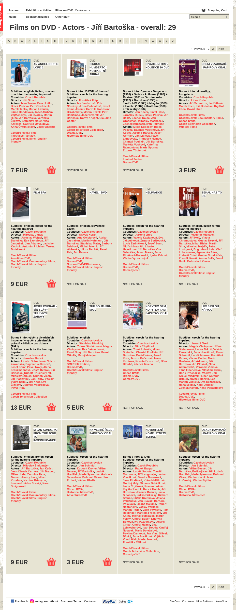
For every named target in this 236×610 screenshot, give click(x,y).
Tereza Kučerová (142, 358)
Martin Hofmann (91, 240)
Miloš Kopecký (142, 126)
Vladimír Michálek (203, 234)
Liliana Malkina (146, 503)
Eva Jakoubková (93, 349)
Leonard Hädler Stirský (26, 483)
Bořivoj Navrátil (202, 471)
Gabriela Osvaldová (36, 123)
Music (12, 16)
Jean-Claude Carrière (25, 471)
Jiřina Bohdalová (22, 112)
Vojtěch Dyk (18, 114)
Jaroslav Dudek (133, 114)
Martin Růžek (92, 112)
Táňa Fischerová (190, 370)
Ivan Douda (150, 527)
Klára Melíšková (154, 480)
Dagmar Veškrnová (146, 129)
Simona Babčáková (152, 483)
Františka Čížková (134, 542)
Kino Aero (188, 601)
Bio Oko (174, 601)
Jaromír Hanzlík (85, 109)
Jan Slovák (145, 500)
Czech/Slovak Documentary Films (201, 117)
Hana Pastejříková (211, 387)
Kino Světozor (205, 601)
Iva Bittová (216, 103)
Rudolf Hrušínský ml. (38, 372)
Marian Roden (132, 509)
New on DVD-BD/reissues (83, 264)
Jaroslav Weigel (31, 237)
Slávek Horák (87, 234)
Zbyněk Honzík (199, 378)
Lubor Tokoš (203, 349)
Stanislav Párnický (91, 343)
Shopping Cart (217, 10)
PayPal (117, 601)
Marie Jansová (147, 539)
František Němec (150, 138)
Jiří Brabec (47, 471)
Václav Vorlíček (148, 506)
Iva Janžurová (86, 103)
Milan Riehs (199, 243)
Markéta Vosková (134, 144)
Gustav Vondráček (210, 255)
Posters (14, 10)
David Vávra (144, 355)
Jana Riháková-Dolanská (142, 254)
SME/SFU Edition (78, 364)
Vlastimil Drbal (211, 370)
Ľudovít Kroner (87, 468)
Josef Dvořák (90, 114)
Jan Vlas (151, 533)
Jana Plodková (132, 480)
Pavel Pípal (18, 387)
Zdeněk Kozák (188, 258)
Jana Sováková (142, 536)
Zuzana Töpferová (135, 150)
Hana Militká (187, 384)
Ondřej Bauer (140, 518)
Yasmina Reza (36, 474)
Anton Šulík (206, 258)
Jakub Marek (144, 252)
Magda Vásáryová (201, 346)
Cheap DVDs (187, 120)
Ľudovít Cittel (187, 255)
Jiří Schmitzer (198, 103)
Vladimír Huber (197, 375)
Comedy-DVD (131, 270)
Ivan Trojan (28, 103)
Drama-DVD (74, 132)
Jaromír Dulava (146, 492)
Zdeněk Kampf (188, 387)
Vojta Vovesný (152, 509)
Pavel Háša (157, 112)
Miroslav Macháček (150, 120)
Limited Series (132, 159)
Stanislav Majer (32, 120)
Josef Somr (155, 243)
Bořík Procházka (190, 372)
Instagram (40, 601)
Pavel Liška (44, 103)
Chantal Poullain (134, 141)
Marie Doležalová (146, 530)
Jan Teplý (37, 378)
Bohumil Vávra (92, 477)
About (54, 601)
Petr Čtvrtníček (40, 106)
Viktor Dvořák (90, 249)
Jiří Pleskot (199, 364)
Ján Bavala (81, 252)
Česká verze (82, 10)
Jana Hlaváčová (204, 352)
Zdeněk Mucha (143, 364)
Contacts (90, 601)
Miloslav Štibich (21, 375)
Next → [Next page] (223, 48)
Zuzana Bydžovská (152, 240)
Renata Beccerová (147, 361)
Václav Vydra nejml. (136, 258)
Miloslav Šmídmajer (36, 465)
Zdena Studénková (89, 346)
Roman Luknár (154, 486)
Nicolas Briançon (35, 480)
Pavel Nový (34, 367)
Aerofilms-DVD (20, 258)
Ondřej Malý (131, 483)
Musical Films (188, 126)
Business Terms (71, 601)
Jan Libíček (142, 135)
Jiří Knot (34, 381)
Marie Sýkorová (89, 474)
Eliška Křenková (144, 498)
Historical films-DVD (80, 135)
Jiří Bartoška (27, 117)
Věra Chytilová (144, 346)
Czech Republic (35, 97)
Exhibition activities (39, 10)
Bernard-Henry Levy (24, 477)
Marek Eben (186, 106)
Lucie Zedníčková (134, 243)
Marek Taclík (19, 109)
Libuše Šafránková (33, 361)
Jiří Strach (30, 100)
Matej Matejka (87, 355)
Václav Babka (197, 358)
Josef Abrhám (43, 112)
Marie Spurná (149, 147)
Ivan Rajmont (154, 123)
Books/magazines (37, 16)
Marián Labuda (38, 109)
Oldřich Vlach (42, 375)
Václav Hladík (86, 480)
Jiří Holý (194, 237)
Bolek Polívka (20, 106)
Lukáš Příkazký (147, 495)
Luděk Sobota (142, 471)
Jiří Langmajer (146, 474)
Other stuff (62, 16)
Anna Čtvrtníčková (23, 126)
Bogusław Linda (204, 249)
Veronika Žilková (207, 367)
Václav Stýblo (202, 480)
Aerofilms (221, 601)
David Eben (194, 109)
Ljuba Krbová (158, 255)
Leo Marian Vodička (197, 380)
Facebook (21, 601)
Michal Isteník (89, 246)
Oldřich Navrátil (133, 246)
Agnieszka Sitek (206, 252)
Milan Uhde (18, 474)
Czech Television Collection (85, 129)
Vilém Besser (197, 468)
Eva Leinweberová (140, 526)
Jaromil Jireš (143, 234)
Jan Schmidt (87, 465)
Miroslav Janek (33, 234)
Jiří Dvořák (35, 114)
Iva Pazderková (144, 521)
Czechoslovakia (147, 231)
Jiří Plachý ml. (20, 378)
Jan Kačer (141, 112)
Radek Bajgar (144, 468)
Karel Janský (205, 384)
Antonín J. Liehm (33, 246)
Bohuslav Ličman (198, 261)
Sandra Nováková (149, 477)
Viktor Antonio (46, 126)
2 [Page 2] (213, 48)
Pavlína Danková (134, 533)
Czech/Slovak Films (23, 132)
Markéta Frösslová (149, 512)
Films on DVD (64, 10)
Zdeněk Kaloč (141, 117)
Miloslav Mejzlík (196, 246)
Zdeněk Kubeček (134, 123)
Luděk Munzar (200, 355)
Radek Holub (151, 489)
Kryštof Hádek (132, 489)
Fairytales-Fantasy (23, 135)
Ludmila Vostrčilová (36, 384)
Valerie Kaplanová (145, 237)
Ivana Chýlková (133, 486)
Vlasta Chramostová (194, 239)
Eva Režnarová (210, 381)
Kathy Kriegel (89, 117)
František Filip (88, 100)
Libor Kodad (199, 100)
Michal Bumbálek (143, 515)
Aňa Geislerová (87, 237)
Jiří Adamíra (199, 361)
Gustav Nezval (207, 240)
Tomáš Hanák (142, 349)
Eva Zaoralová (33, 240)
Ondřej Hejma (141, 524)
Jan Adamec (33, 243)
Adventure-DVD (77, 495)
